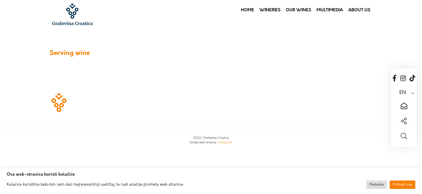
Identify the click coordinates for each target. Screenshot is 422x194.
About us (359, 10)
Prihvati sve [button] (402, 184)
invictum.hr (225, 142)
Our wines (298, 10)
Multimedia (329, 10)
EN (402, 92)
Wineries (269, 10)
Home (247, 10)
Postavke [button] (377, 184)
